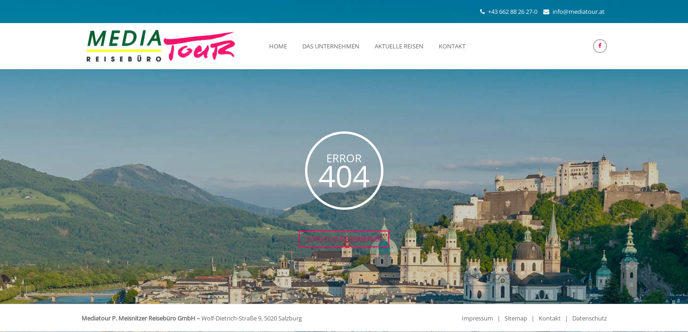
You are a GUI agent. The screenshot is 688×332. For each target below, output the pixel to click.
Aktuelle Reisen (399, 46)
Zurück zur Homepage (344, 238)
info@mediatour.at (579, 11)
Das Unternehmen (330, 46)
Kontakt (452, 46)
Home (278, 46)
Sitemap (516, 318)
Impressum (477, 318)
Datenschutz (589, 318)
